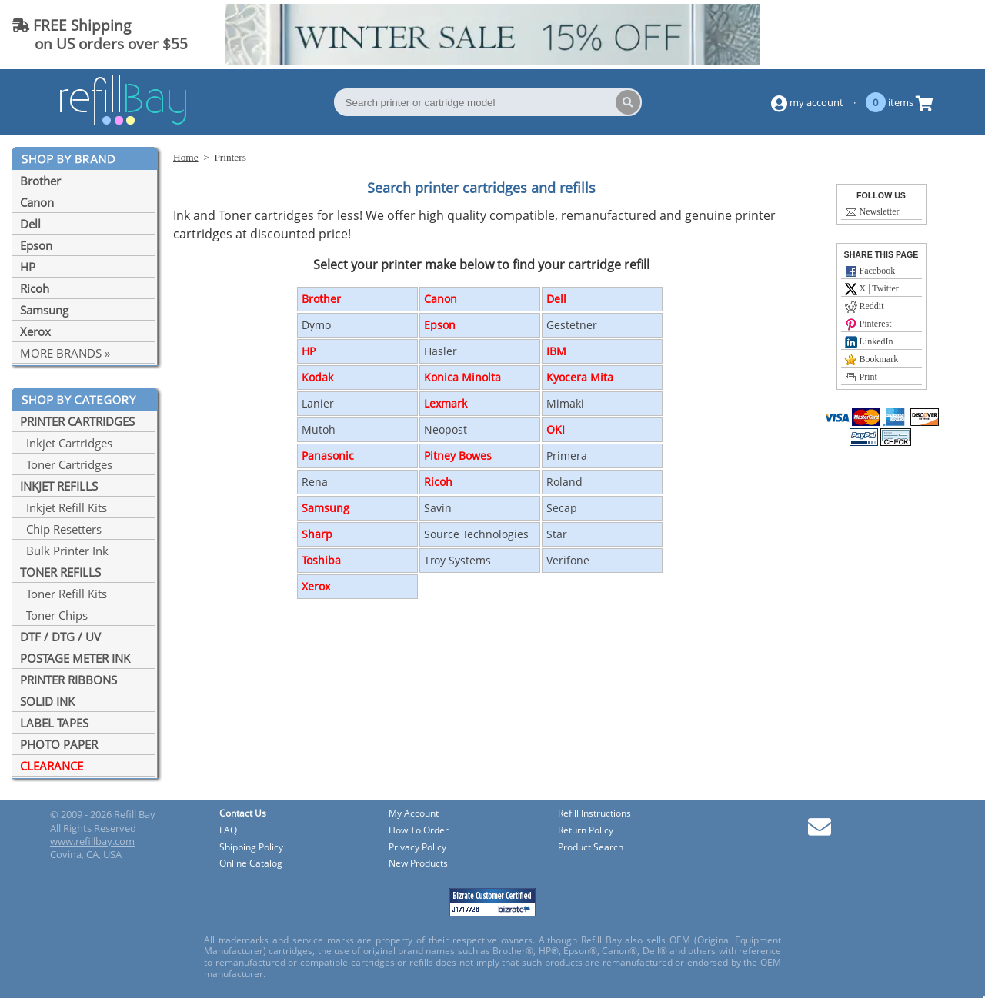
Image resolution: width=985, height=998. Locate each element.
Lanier (318, 403)
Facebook (870, 271)
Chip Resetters (61, 529)
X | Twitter (872, 289)
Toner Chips (54, 615)
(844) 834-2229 (911, 34)
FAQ (228, 831)
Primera (566, 455)
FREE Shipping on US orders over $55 (100, 34)
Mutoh (319, 429)
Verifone (567, 560)
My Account (414, 814)
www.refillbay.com (92, 841)
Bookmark (872, 360)
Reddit (864, 307)
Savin (438, 508)
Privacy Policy (417, 847)
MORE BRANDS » (65, 353)
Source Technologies (476, 534)
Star (556, 534)
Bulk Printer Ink (64, 550)
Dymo (316, 325)
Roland (564, 481)
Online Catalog (250, 864)
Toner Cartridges (66, 464)
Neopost (445, 429)
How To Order (419, 831)
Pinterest (868, 324)
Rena (315, 481)
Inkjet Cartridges (66, 443)
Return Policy (585, 831)
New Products (418, 864)
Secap (561, 508)
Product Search (590, 847)
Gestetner (571, 325)
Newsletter (872, 212)
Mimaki (565, 403)
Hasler (440, 351)
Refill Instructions (594, 814)
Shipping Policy (251, 847)
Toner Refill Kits (63, 593)
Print (861, 377)
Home (186, 157)
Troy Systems (457, 560)
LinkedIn (869, 342)
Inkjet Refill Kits (63, 507)
